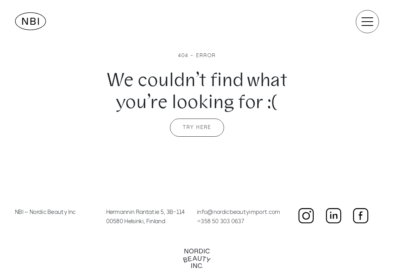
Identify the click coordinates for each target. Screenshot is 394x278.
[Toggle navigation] (367, 21)
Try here (197, 127)
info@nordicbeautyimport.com (238, 212)
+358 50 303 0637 (220, 222)
